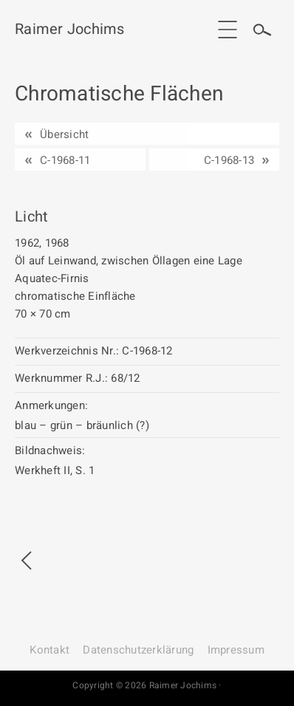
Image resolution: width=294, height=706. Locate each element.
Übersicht (64, 134)
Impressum (236, 650)
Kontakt (49, 650)
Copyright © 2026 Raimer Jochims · (146, 685)
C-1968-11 (65, 160)
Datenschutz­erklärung (138, 650)
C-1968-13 (229, 160)
